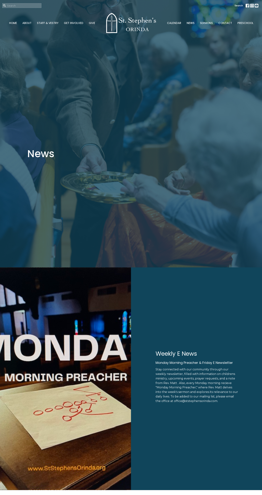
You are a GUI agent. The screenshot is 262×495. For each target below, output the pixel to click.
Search (239, 5)
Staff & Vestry (47, 23)
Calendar (174, 23)
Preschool (245, 23)
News (190, 23)
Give (92, 23)
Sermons (206, 23)
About (26, 23)
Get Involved (73, 23)
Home (13, 23)
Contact (225, 23)
